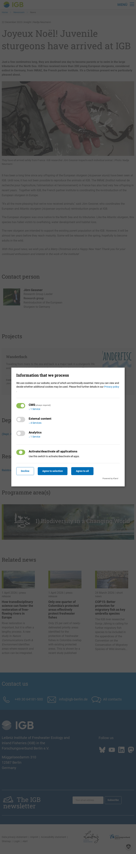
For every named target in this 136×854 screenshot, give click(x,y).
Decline (25, 471)
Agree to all (82, 471)
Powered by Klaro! (110, 478)
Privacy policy (111, 386)
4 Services (35, 423)
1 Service (34, 409)
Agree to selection (52, 471)
